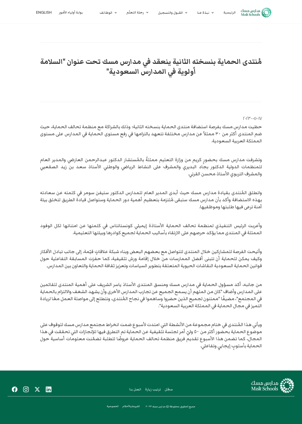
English (44, 12)
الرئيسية (229, 12)
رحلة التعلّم (135, 12)
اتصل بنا (135, 389)
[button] (108, 12)
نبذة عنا (203, 12)
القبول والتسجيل (170, 12)
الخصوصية (113, 406)
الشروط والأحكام (131, 406)
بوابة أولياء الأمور (71, 12)
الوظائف (106, 12)
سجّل (169, 389)
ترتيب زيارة (153, 389)
